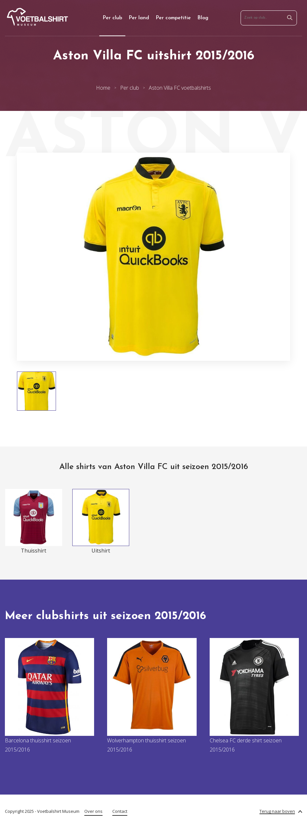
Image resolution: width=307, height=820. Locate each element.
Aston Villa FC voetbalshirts (180, 87)
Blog (202, 18)
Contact (119, 811)
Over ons (93, 811)
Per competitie (173, 18)
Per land (139, 18)
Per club (112, 18)
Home (103, 87)
